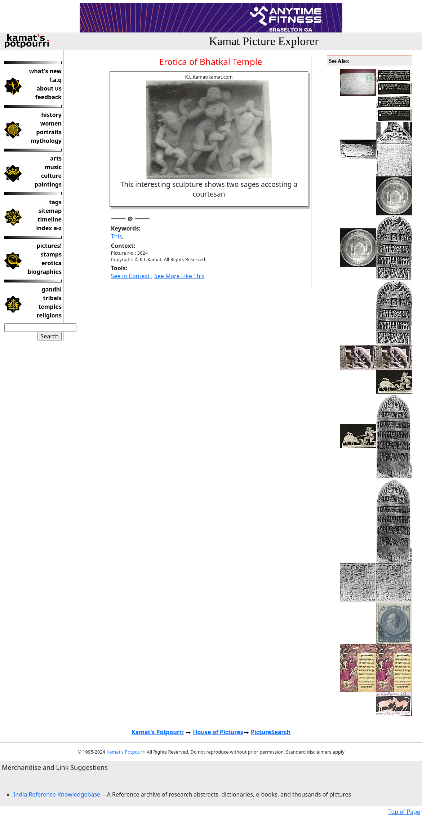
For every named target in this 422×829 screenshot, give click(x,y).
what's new (45, 71)
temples (50, 307)
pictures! (49, 246)
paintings (48, 184)
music (53, 167)
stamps (51, 254)
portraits (49, 132)
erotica (51, 263)
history (51, 115)
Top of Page (404, 812)
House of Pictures (218, 732)
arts (56, 158)
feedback (48, 97)
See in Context (130, 276)
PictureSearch (270, 732)
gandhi (52, 289)
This (116, 236)
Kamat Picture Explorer (264, 41)
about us (49, 88)
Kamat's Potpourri (158, 732)
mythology (46, 141)
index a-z (49, 228)
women (51, 123)
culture (51, 176)
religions (49, 315)
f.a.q (55, 80)
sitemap (50, 211)
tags (55, 202)
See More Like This (179, 276)
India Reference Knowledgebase (56, 794)
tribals (52, 298)
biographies (45, 272)
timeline (50, 219)
